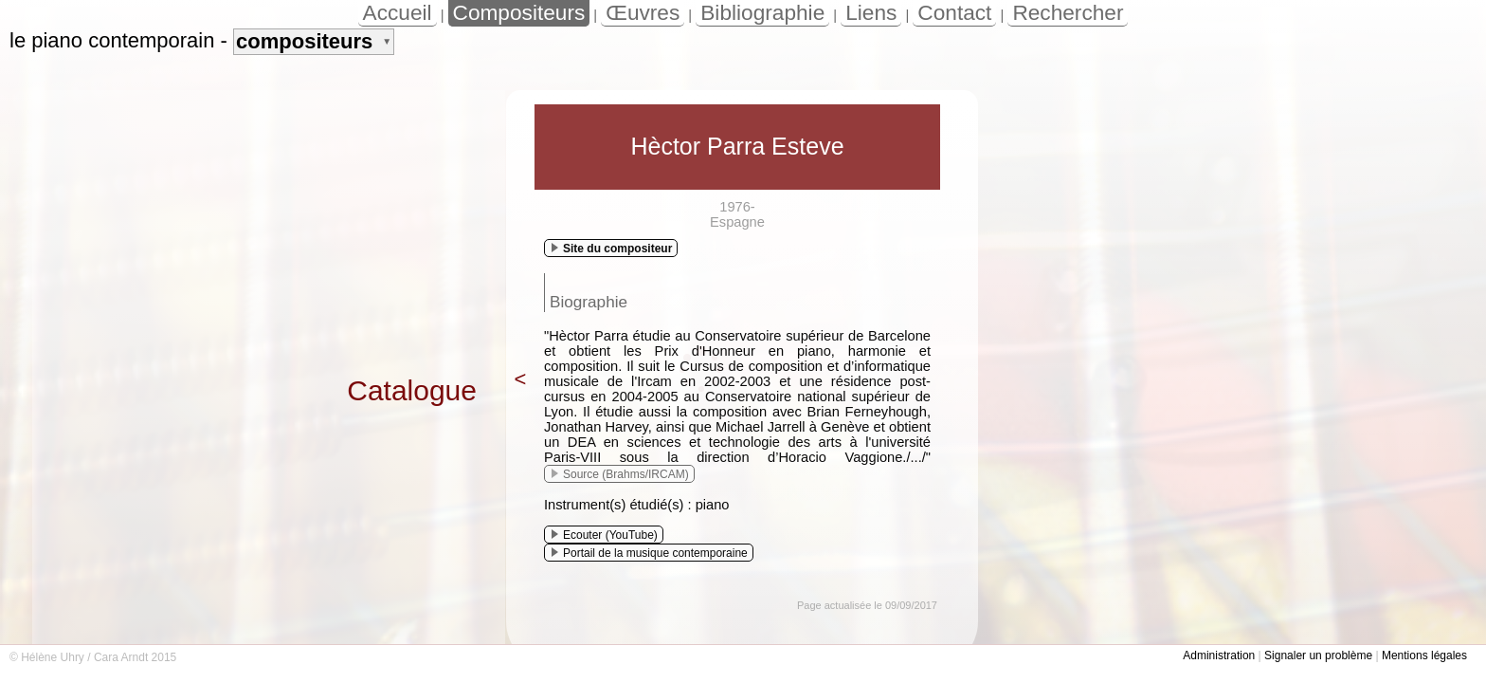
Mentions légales (1424, 655)
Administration (1219, 655)
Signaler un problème (1318, 655)
